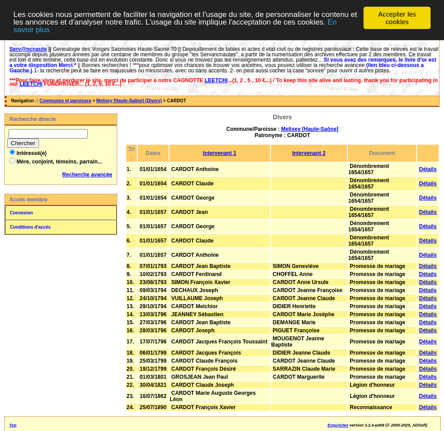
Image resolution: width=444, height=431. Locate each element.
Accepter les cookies (397, 17)
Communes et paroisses (65, 100)
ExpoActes (338, 425)
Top (13, 425)
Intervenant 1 (220, 153)
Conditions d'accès (30, 227)
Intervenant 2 (309, 153)
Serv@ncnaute (28, 49)
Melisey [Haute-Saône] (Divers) (129, 100)
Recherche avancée (87, 175)
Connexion (21, 212)
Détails (427, 169)
